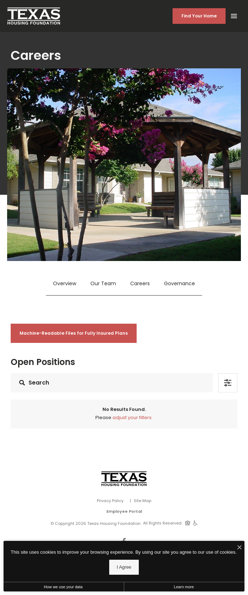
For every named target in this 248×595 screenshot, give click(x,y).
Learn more (184, 587)
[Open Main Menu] (234, 14)
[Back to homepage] (33, 16)
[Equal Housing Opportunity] (187, 523)
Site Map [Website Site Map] (142, 500)
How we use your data (63, 587)
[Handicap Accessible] (195, 523)
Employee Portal (124, 511)
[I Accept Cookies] (239, 548)
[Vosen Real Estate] (124, 478)
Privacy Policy (110, 500)
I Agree (124, 567)
